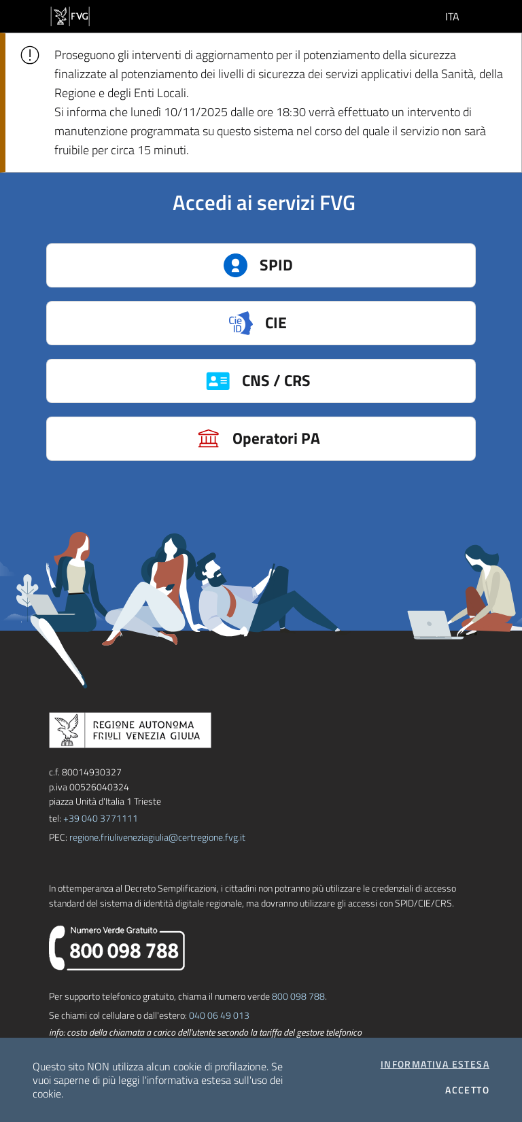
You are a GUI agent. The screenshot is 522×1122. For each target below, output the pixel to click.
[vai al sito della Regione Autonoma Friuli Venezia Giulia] (70, 15)
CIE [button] (345, 323)
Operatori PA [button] (329, 439)
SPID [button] (343, 265)
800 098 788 (298, 996)
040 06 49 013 (219, 1015)
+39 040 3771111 (100, 818)
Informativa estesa (435, 1064)
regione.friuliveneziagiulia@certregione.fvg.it (157, 837)
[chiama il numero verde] (117, 946)
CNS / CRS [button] (334, 381)
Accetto (467, 1090)
